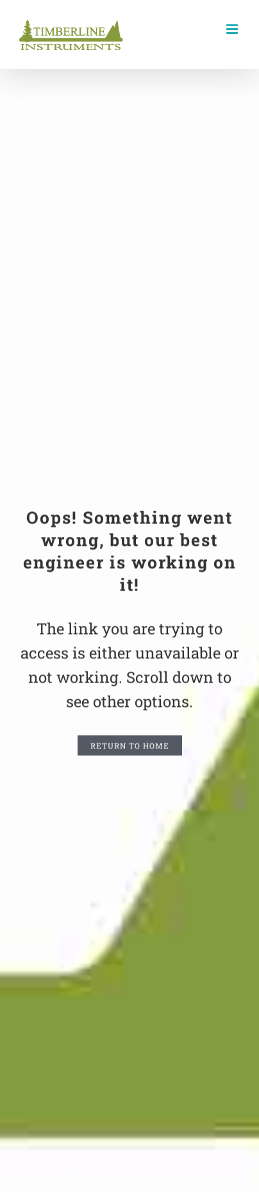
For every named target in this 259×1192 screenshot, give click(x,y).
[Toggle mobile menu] (233, 29)
